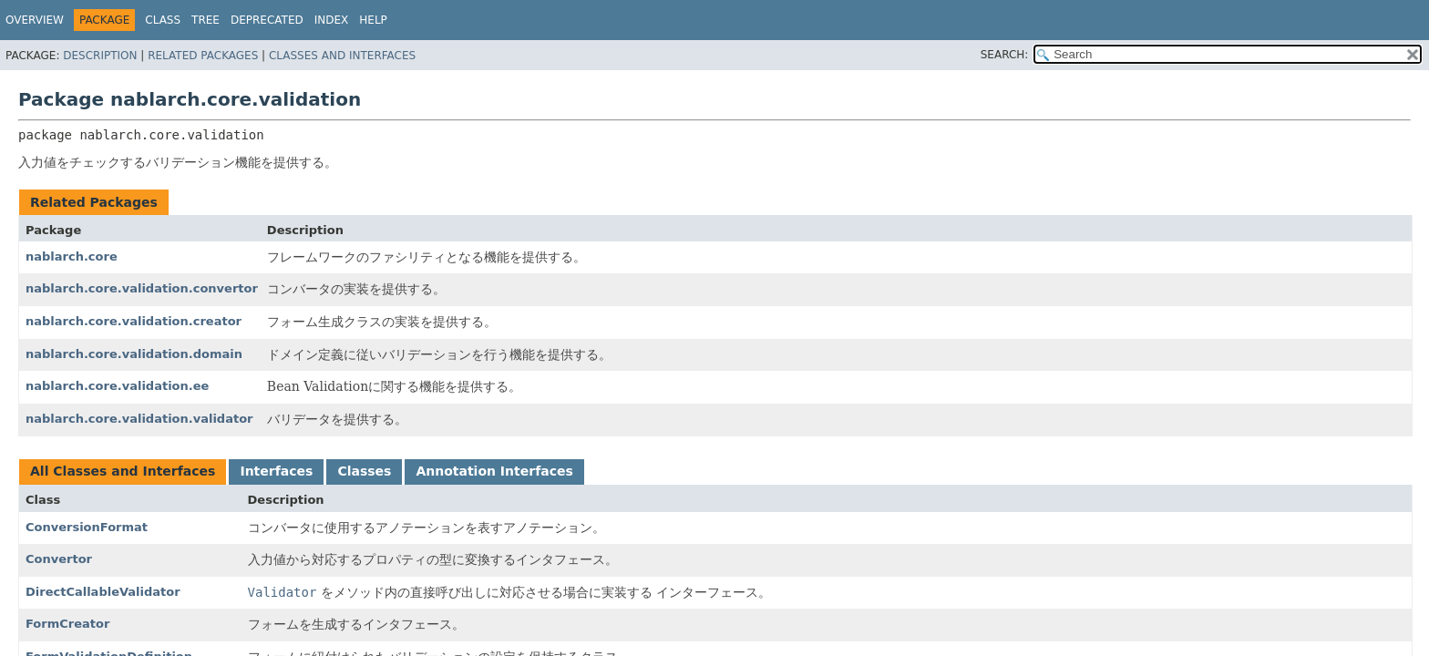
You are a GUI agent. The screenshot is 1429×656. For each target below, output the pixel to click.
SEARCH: (1005, 54)
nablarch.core (72, 256)
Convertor (59, 559)
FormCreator (67, 623)
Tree (205, 20)
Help (373, 20)
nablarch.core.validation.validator (139, 418)
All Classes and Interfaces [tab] (122, 471)
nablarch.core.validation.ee (117, 386)
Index (331, 20)
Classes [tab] (364, 471)
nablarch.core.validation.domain (134, 354)
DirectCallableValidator (103, 592)
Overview (34, 20)
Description (100, 55)
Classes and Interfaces (342, 55)
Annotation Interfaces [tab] (494, 471)
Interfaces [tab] (276, 471)
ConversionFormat (87, 527)
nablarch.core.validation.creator (134, 321)
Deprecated (267, 20)
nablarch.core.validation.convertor (142, 288)
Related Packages (203, 55)
